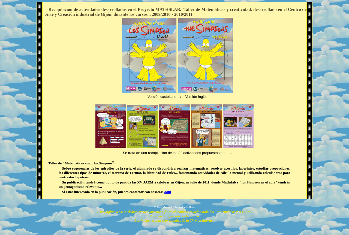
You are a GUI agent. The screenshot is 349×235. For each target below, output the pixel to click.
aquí (167, 192)
